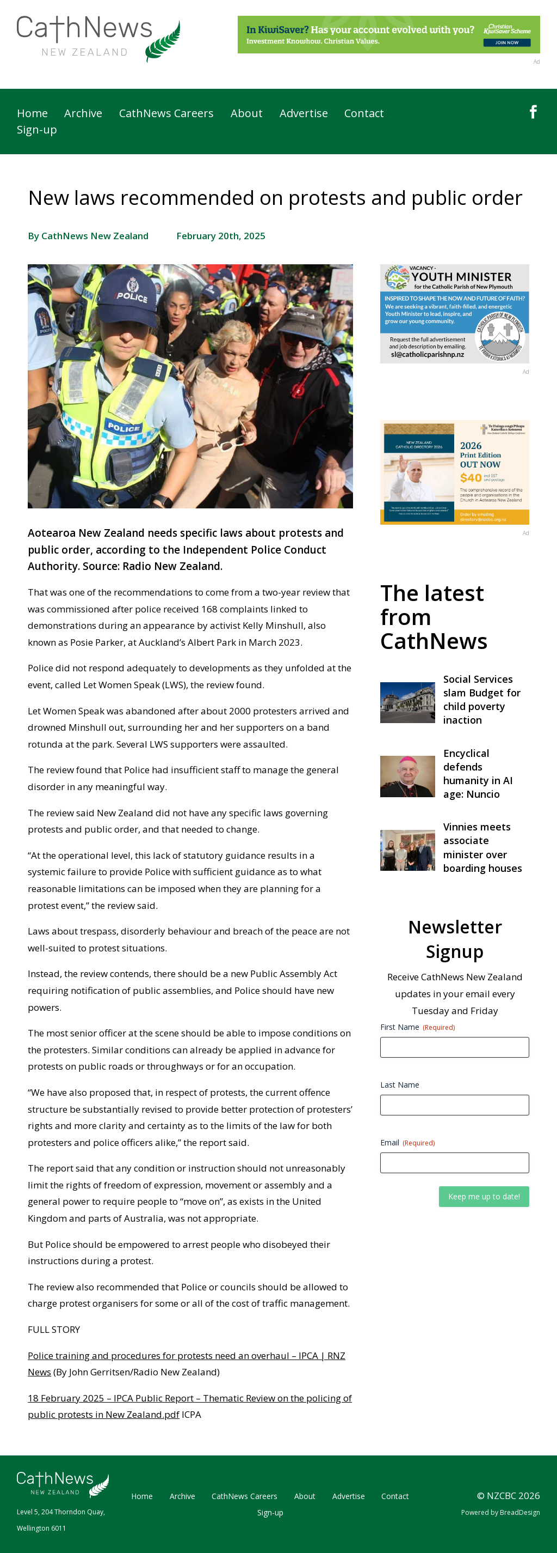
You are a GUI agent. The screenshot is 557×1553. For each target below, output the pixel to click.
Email (407, 1142)
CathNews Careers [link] (166, 115)
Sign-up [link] (37, 131)
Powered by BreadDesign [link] (500, 1512)
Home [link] (32, 115)
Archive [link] (83, 115)
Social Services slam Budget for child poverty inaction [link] (482, 699)
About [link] (247, 115)
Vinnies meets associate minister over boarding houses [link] (482, 847)
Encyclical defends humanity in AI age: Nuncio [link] (478, 774)
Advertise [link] (304, 115)
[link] (98, 39)
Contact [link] (364, 115)
